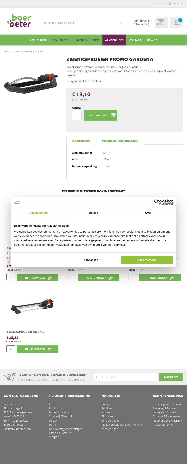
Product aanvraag (120, 141)
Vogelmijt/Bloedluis (61, 416)
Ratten (53, 424)
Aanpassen (93, 259)
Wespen (54, 437)
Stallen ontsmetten (60, 433)
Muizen (53, 420)
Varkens (106, 412)
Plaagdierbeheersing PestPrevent (122, 424)
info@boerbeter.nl (15, 424)
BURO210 (177, 458)
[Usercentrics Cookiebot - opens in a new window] (157, 202)
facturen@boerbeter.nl (17, 429)
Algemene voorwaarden (167, 420)
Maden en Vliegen (59, 412)
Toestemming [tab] (39, 212)
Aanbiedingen (110, 429)
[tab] (80, 140)
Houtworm (55, 408)
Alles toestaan (147, 259)
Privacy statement (163, 424)
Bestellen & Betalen (165, 408)
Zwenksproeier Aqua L (25, 332)
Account (161, 3)
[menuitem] (36, 40)
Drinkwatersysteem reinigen (65, 429)
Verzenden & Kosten (165, 412)
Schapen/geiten (111, 420)
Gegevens (81, 141)
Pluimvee (107, 416)
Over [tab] (148, 212)
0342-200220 (20, 420)
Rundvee (107, 408)
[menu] (93, 40)
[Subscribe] (171, 377)
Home (6, 51)
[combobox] (83, 23)
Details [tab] (93, 212)
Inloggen (177, 3)
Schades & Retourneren (167, 416)
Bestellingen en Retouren (168, 404)
